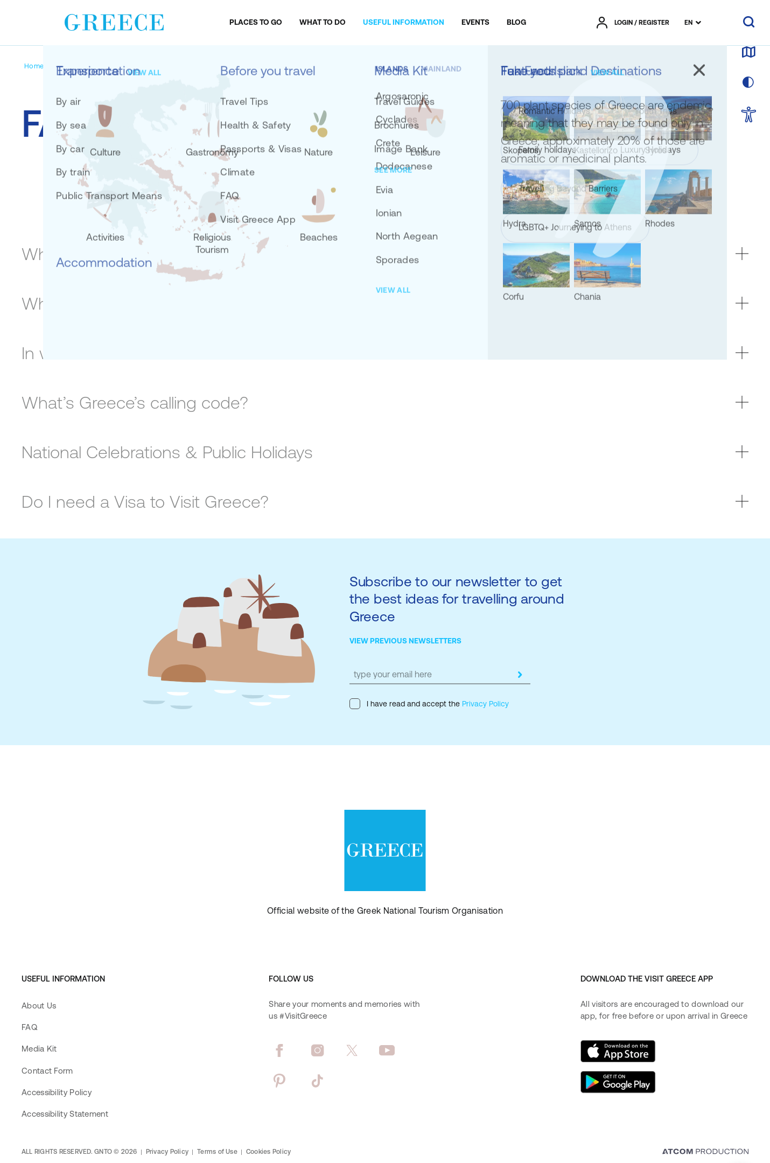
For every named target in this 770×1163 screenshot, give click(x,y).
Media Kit (39, 1048)
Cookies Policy (268, 1151)
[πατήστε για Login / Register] (633, 23)
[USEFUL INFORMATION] (404, 22)
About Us (39, 1005)
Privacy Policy (484, 703)
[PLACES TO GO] (255, 22)
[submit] (519, 674)
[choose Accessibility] (748, 115)
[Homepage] (42, 66)
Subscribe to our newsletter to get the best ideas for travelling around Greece (456, 598)
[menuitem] (255, 22)
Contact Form (47, 1070)
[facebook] (279, 1050)
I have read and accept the (429, 703)
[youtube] (387, 1050)
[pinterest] (279, 1081)
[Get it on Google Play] (618, 1082)
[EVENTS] (475, 22)
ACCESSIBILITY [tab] (420, 186)
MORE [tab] (676, 186)
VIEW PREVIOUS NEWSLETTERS (405, 640)
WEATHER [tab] (311, 186)
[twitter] (352, 1050)
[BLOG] (516, 22)
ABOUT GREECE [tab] (114, 186)
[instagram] (317, 1050)
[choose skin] (748, 83)
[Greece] (114, 20)
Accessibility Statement (65, 1113)
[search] (749, 22)
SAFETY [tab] (219, 186)
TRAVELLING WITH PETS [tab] (558, 186)
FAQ (29, 1027)
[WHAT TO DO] (322, 22)
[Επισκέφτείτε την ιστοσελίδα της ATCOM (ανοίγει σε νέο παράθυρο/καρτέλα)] (705, 1152)
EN (688, 22)
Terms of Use (217, 1151)
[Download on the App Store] (618, 1051)
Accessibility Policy (57, 1092)
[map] (748, 53)
